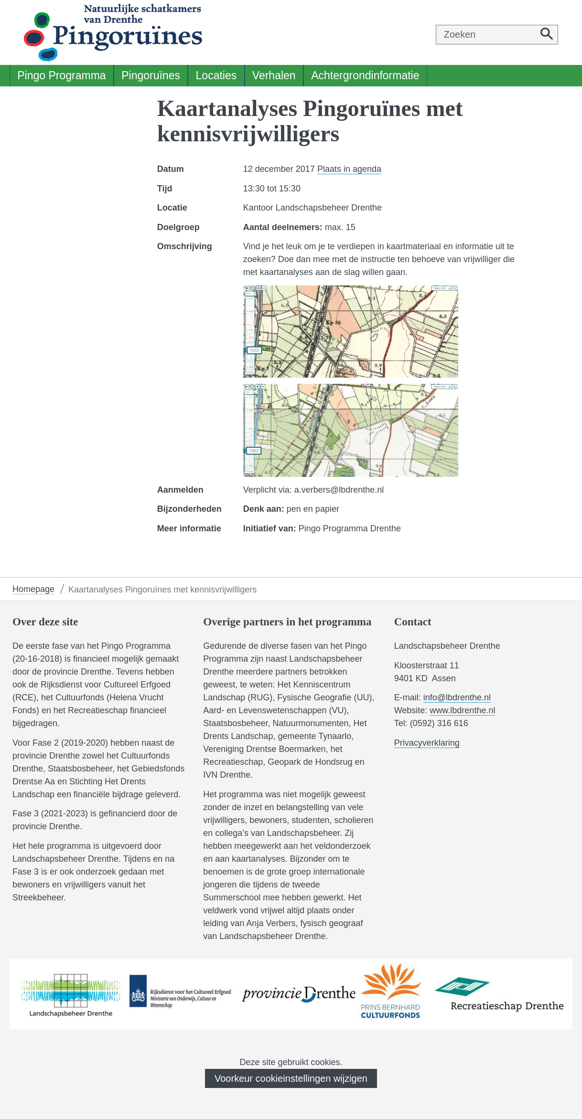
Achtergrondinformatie (365, 75)
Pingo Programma (61, 75)
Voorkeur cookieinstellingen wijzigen (291, 1078)
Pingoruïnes (150, 75)
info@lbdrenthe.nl (457, 697)
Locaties (216, 75)
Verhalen (274, 75)
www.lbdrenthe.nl (462, 711)
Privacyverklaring (427, 743)
